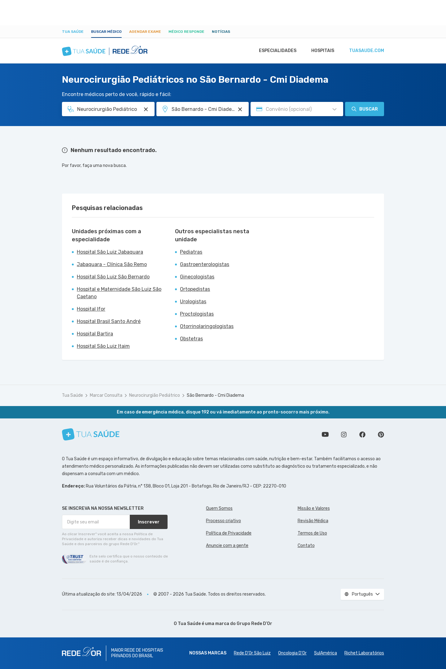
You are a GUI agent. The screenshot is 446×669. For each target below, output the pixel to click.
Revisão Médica (313, 520)
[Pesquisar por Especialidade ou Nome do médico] (146, 109)
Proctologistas (197, 314)
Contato (306, 545)
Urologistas (193, 301)
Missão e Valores (314, 508)
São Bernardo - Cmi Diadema (215, 395)
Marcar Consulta (106, 395)
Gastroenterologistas (204, 264)
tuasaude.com (366, 51)
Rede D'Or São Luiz (252, 653)
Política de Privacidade (228, 533)
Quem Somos (219, 508)
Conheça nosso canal (325, 434)
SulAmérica (325, 653)
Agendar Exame (145, 31)
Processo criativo (223, 520)
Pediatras (191, 252)
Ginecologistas (197, 277)
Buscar (364, 109)
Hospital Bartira (95, 334)
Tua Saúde (73, 31)
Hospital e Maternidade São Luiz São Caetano (119, 293)
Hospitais (321, 51)
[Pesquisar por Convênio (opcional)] (334, 109)
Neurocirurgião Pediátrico (154, 395)
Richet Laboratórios (364, 653)
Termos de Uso (312, 533)
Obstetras (191, 339)
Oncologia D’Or (292, 653)
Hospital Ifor (91, 309)
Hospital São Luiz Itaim (103, 346)
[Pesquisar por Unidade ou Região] (240, 109)
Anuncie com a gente (227, 545)
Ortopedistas (195, 289)
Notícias (221, 31)
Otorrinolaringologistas (207, 326)
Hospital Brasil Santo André (109, 321)
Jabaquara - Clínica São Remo (112, 264)
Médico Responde (186, 31)
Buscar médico (106, 31)
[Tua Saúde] (91, 434)
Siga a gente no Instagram (344, 434)
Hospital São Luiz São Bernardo (113, 277)
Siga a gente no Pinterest (381, 434)
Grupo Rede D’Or (254, 623)
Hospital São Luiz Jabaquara (110, 252)
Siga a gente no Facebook (362, 434)
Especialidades (275, 51)
